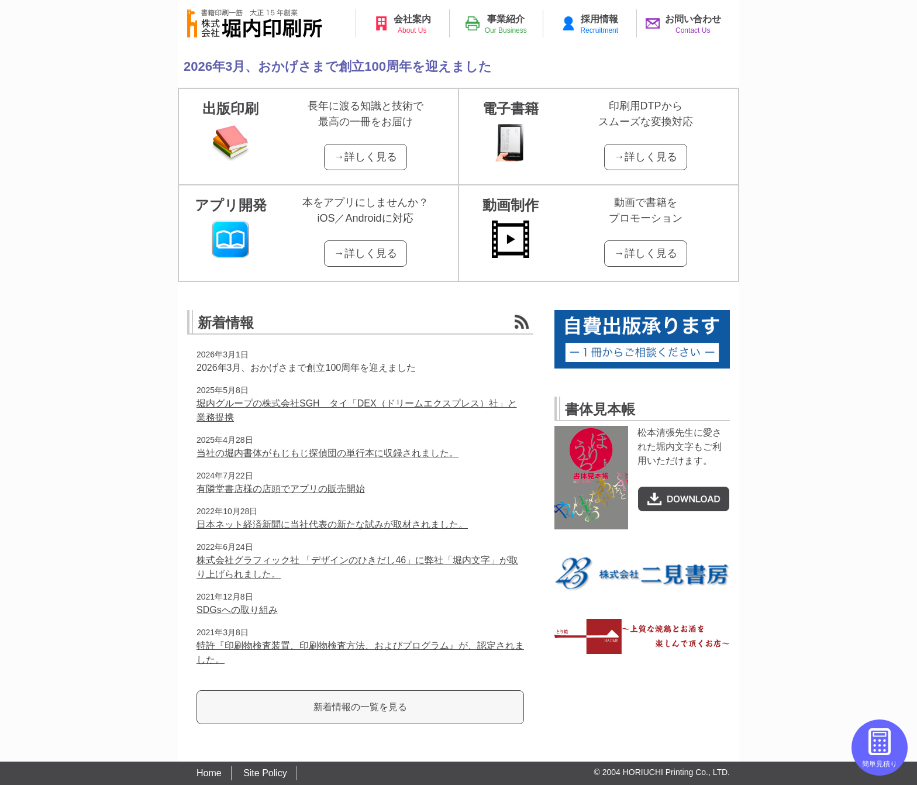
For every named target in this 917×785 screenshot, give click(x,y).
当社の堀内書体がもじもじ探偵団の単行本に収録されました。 (327, 453)
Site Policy (265, 773)
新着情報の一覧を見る (360, 707)
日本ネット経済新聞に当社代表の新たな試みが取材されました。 (332, 524)
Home (209, 773)
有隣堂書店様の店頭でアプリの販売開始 (280, 489)
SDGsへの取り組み (237, 610)
